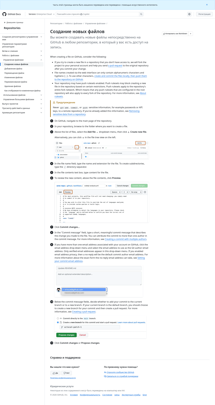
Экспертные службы (131, 394)
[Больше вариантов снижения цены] (190, 33)
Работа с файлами (73, 23)
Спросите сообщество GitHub (119, 372)
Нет (66, 373)
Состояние (107, 394)
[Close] (207, 4)
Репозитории (56, 23)
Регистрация (204, 14)
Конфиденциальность (90, 394)
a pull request (115, 65)
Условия (74, 394)
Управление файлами (95, 23)
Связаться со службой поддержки (121, 376)
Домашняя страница (13, 22)
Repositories (12, 28)
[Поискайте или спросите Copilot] (99, 14)
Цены (117, 394)
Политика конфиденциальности (63, 378)
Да (55, 373)
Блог (145, 394)
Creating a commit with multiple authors (125, 239)
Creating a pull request (84, 311)
